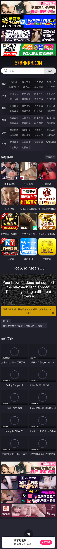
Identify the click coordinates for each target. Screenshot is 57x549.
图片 (4, 120)
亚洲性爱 (14, 106)
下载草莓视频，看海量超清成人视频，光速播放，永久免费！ (29, 311)
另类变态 (51, 111)
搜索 (50, 70)
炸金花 (26, 87)
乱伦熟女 (38, 111)
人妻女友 (38, 130)
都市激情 (14, 130)
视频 (4, 96)
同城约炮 (14, 142)
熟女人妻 (14, 99)
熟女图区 (38, 123)
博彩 (4, 84)
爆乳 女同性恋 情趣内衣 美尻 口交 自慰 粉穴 (24, 325)
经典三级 (26, 111)
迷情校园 (14, 135)
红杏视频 (14, 147)
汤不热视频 (51, 142)
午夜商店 (26, 142)
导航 (4, 144)
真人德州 (26, 81)
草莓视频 (38, 142)
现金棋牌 (38, 87)
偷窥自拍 (14, 118)
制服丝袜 (14, 111)
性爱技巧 (51, 135)
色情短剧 (26, 147)
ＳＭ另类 (51, 99)
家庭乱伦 (26, 130)
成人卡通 (38, 106)
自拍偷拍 (26, 93)
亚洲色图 (26, 118)
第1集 (6, 321)
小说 (4, 132)
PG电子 (14, 81)
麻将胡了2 (14, 87)
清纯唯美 (26, 123)
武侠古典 (51, 130)
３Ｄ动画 (51, 93)
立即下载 (46, 542)
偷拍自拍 (26, 106)
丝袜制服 (26, 99)
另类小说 (26, 135)
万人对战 (38, 81)
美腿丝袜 (14, 123)
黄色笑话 (38, 135)
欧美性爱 (51, 106)
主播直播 (38, 99)
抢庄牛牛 (51, 87)
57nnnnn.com (28, 63)
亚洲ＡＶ (14, 93)
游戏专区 (51, 81)
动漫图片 (51, 118)
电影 (4, 108)
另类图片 (51, 123)
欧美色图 (38, 118)
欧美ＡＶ (38, 93)
